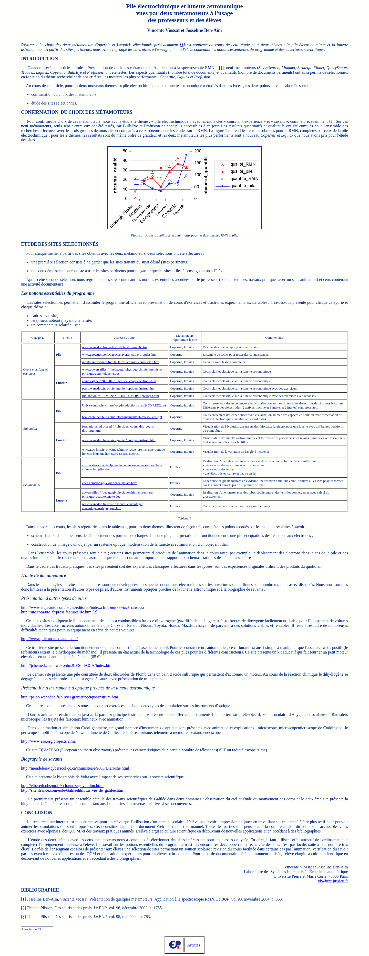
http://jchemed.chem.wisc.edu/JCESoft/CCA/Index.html (67, 665)
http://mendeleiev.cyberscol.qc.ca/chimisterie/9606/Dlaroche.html (75, 768)
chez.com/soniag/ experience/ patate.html (109, 483)
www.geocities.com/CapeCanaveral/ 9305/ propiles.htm (119, 354)
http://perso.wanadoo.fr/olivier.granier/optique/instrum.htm (69, 697)
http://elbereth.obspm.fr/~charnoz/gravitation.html (62, 785)
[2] (95, 612)
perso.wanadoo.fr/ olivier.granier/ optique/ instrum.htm (118, 388)
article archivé (119, 608)
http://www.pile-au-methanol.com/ (49, 639)
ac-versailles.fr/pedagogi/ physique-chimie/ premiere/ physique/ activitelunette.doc (117, 494)
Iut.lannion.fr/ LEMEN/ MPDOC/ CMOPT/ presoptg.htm (120, 396)
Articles (193, 945)
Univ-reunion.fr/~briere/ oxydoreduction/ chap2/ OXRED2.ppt (124, 405)
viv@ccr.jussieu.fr (333, 881)
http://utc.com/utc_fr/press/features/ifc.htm (56, 612)
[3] (40, 750)
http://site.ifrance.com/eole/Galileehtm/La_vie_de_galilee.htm (72, 790)
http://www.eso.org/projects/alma (48, 741)
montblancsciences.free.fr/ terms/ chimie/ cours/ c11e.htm (120, 362)
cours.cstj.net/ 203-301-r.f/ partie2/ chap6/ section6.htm (119, 381)
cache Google (119, 453)
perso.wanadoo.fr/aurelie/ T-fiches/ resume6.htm (114, 347)
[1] (182, 45)
